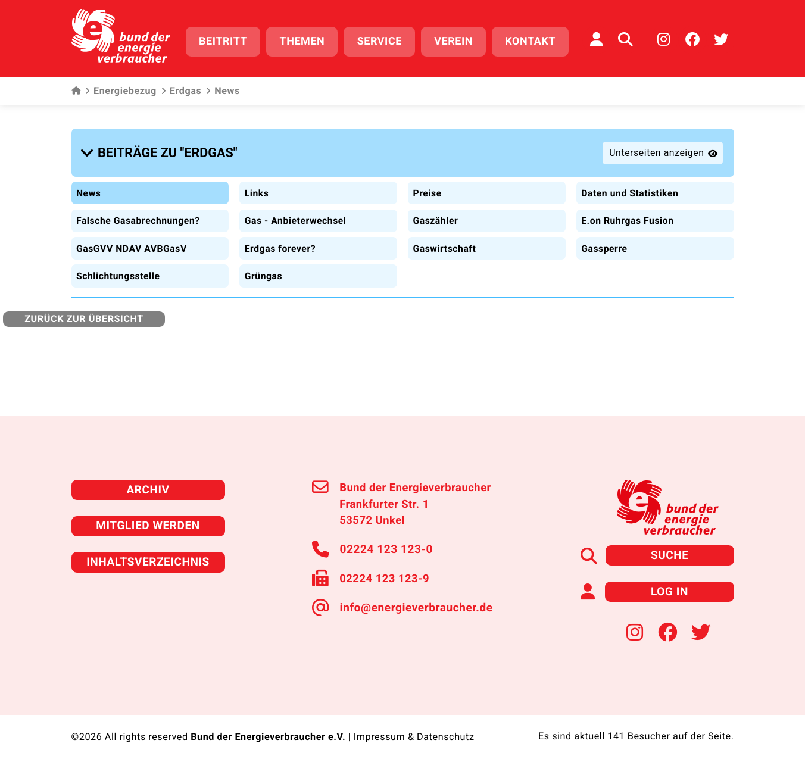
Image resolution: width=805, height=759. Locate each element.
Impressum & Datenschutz (414, 726)
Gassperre (604, 242)
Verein (457, 40)
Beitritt (226, 40)
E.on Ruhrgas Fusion (628, 214)
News (89, 187)
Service (382, 40)
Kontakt (533, 40)
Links (256, 187)
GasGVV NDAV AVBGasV (133, 242)
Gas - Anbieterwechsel (296, 214)
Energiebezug (121, 89)
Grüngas (263, 268)
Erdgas (181, 89)
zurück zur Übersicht (82, 311)
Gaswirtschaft (445, 242)
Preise (427, 187)
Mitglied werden (148, 517)
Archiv (147, 482)
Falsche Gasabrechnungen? (139, 214)
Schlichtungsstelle (119, 268)
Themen (305, 40)
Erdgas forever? (280, 242)
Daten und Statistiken (631, 187)
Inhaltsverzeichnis (148, 552)
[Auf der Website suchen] (625, 38)
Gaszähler (436, 214)
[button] (161, 150)
